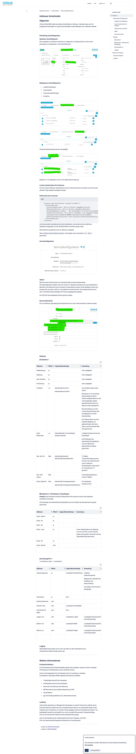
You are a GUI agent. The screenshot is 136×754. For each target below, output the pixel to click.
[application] (135, 753)
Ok (86, 750)
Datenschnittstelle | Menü (67, 10)
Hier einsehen (89, 745)
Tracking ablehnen (95, 750)
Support (89, 3)
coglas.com (102, 3)
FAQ (95, 3)
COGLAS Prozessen (53, 727)
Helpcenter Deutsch (44, 10)
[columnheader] (42, 366)
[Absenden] (111, 3)
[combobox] (121, 3)
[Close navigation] (26, 11)
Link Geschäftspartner (64, 44)
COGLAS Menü (55, 10)
